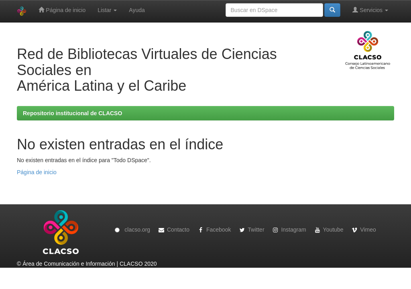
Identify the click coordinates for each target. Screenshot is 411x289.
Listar (107, 10)
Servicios (370, 9)
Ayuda (136, 10)
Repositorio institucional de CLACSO (72, 113)
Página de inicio (62, 9)
